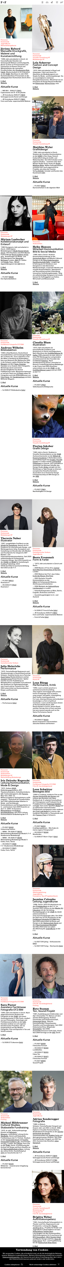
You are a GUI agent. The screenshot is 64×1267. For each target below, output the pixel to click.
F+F (3, 2)
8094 (43, 1061)
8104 (11, 1164)
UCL (5, 1144)
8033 (19, 832)
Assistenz (4, 1000)
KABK (40, 156)
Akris (17, 260)
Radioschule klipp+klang (47, 1243)
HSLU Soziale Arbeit (53, 1237)
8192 (46, 1048)
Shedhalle (4, 1136)
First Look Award (42, 811)
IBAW (14, 562)
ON (18, 264)
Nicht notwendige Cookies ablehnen (42, 1265)
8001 (43, 186)
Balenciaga (39, 83)
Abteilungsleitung (39, 892)
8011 (11, 581)
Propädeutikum (41, 906)
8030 (19, 838)
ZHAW (5, 562)
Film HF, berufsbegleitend (42, 786)
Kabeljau (45, 361)
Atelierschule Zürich (50, 923)
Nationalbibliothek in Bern (13, 1149)
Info (23, 390)
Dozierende (5, 42)
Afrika (46, 467)
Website (4, 83)
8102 (11, 827)
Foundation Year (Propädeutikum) (45, 896)
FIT (20, 794)
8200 (43, 1044)
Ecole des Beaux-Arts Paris (43, 576)
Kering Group (50, 83)
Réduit (58, 806)
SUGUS (41, 171)
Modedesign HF (39, 59)
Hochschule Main (39, 258)
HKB (37, 476)
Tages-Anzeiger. (20, 364)
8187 (46, 1057)
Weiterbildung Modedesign (11, 777)
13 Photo (20, 373)
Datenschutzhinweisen (11, 1257)
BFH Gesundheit (39, 1237)
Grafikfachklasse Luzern (42, 370)
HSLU (35, 582)
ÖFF (43, 173)
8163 (46, 720)
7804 (23, 95)
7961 (43, 489)
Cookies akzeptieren (12, 1265)
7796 (55, 1160)
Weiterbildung (6, 811)
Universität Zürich (39, 1021)
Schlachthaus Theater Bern (43, 1231)
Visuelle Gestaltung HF (41, 58)
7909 (14, 844)
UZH (24, 1022)
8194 (46, 832)
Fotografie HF (38, 1212)
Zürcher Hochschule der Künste (44, 796)
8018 (11, 277)
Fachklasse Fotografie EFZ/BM (12, 344)
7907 (14, 848)
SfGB (14, 788)
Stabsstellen (37, 244)
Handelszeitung (18, 377)
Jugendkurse (5, 44)
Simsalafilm (37, 1029)
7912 (14, 585)
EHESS (19, 1144)
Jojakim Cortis (54, 1135)
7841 (19, 91)
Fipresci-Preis (41, 815)
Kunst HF (36, 679)
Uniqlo (6, 262)
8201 (43, 826)
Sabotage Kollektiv (54, 804)
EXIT (37, 806)
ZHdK (8, 74)
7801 (23, 99)
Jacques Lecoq (6, 679)
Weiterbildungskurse (8, 45)
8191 (46, 1052)
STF (2, 794)
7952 (43, 385)
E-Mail (3, 81)
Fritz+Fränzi (5, 377)
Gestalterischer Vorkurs (41, 552)
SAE (53, 1033)
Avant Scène (5, 677)
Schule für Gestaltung (9, 545)
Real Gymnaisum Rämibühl (46, 925)
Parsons (25, 794)
